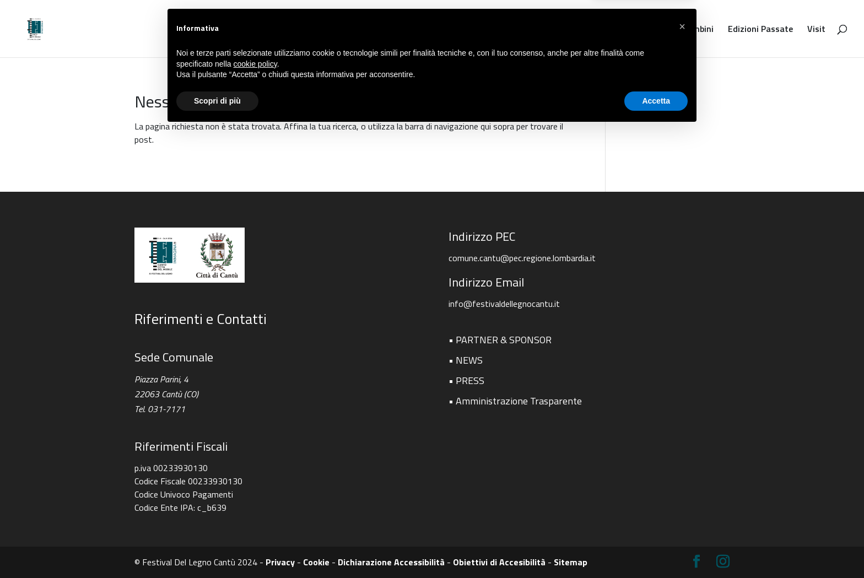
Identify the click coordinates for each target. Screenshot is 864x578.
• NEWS (466, 360)
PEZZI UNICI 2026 (294, 30)
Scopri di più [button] (217, 547)
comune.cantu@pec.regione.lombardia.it (522, 257)
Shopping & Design (507, 30)
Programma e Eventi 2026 (394, 30)
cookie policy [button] (255, 510)
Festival (231, 30)
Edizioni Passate (760, 30)
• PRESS (466, 380)
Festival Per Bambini (673, 30)
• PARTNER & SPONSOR (500, 339)
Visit (816, 30)
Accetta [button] (656, 547)
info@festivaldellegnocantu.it (504, 303)
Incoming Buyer (588, 30)
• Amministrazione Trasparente (515, 400)
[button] (682, 474)
